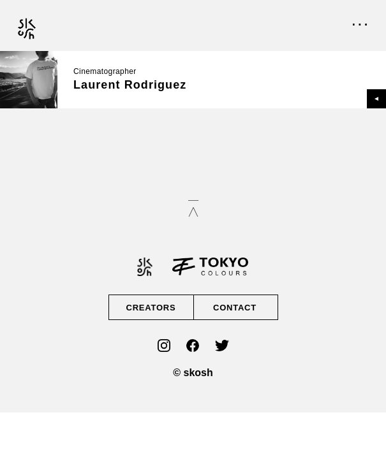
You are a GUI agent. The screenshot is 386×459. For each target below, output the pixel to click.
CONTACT (234, 307)
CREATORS (151, 307)
